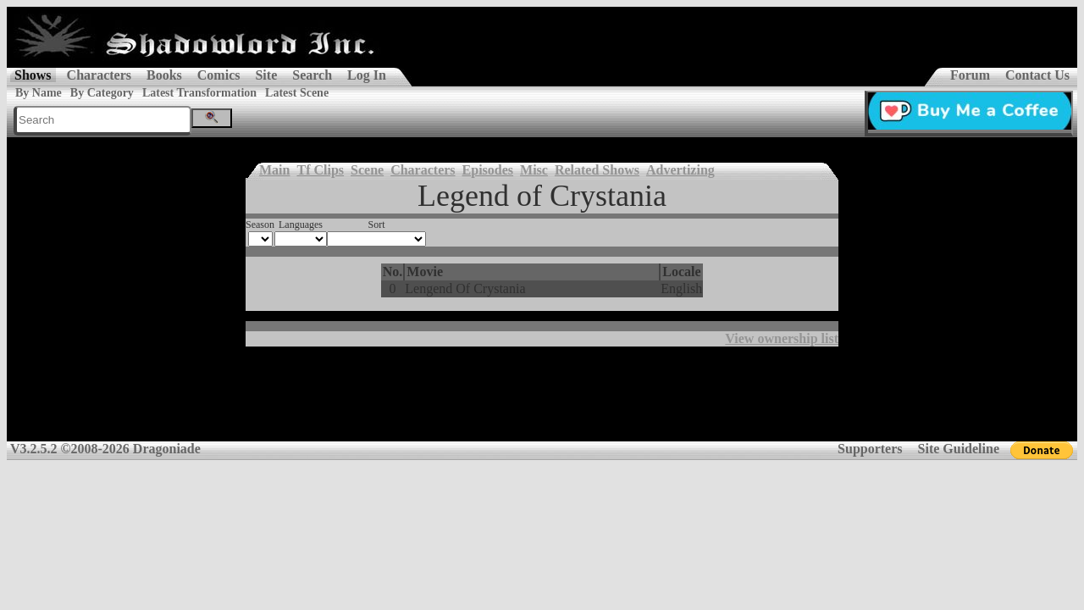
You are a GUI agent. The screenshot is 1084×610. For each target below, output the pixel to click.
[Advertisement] (542, 400)
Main (274, 170)
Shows (33, 75)
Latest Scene (297, 92)
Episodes (487, 170)
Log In (366, 75)
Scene (367, 170)
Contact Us (1037, 75)
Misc (534, 170)
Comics (219, 75)
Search (312, 75)
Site (266, 75)
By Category (102, 92)
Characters (99, 75)
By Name (38, 92)
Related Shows (597, 170)
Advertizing (680, 170)
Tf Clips (320, 170)
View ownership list (781, 338)
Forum (970, 75)
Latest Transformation (199, 92)
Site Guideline (958, 448)
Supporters (870, 448)
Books (164, 75)
